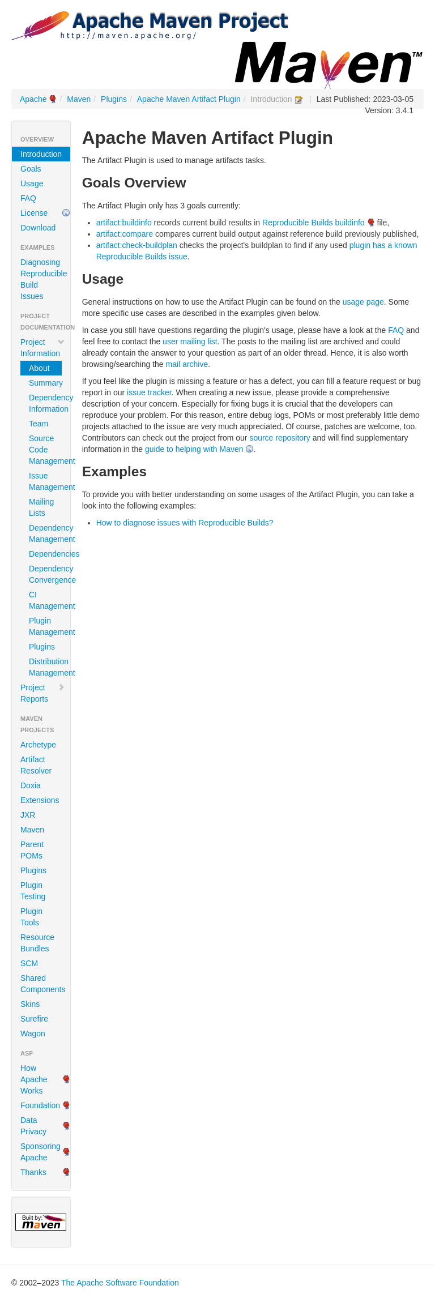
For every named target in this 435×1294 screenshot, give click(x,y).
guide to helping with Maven (194, 449)
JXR (27, 814)
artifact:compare (124, 233)
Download (38, 227)
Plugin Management (45, 626)
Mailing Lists (41, 507)
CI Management (45, 600)
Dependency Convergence (45, 574)
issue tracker (149, 392)
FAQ (28, 198)
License (34, 212)
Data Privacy (33, 1126)
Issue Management (45, 481)
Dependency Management (45, 533)
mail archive (187, 364)
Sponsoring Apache (40, 1152)
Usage (31, 183)
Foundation (40, 1105)
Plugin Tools (31, 917)
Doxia (30, 785)
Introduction (41, 154)
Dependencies (45, 553)
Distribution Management (45, 667)
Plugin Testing (32, 891)
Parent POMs (32, 850)
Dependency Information (45, 403)
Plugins (114, 99)
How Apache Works (33, 1079)
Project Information (42, 348)
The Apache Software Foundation (120, 1282)
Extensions (39, 800)
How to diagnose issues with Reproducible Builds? (185, 522)
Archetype (38, 744)
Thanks (33, 1172)
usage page (363, 301)
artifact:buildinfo (124, 222)
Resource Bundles (37, 943)
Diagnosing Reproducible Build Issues (43, 279)
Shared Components (42, 983)
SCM (29, 963)
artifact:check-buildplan (136, 245)
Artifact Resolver (36, 765)
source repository (279, 437)
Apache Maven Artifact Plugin (189, 99)
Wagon (32, 1033)
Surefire (34, 1018)
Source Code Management (45, 450)
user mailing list (190, 341)
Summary (45, 382)
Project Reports (42, 693)
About (39, 368)
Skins (30, 1004)
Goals (30, 168)
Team (38, 423)
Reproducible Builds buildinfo (313, 222)
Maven (79, 99)
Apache (33, 99)
